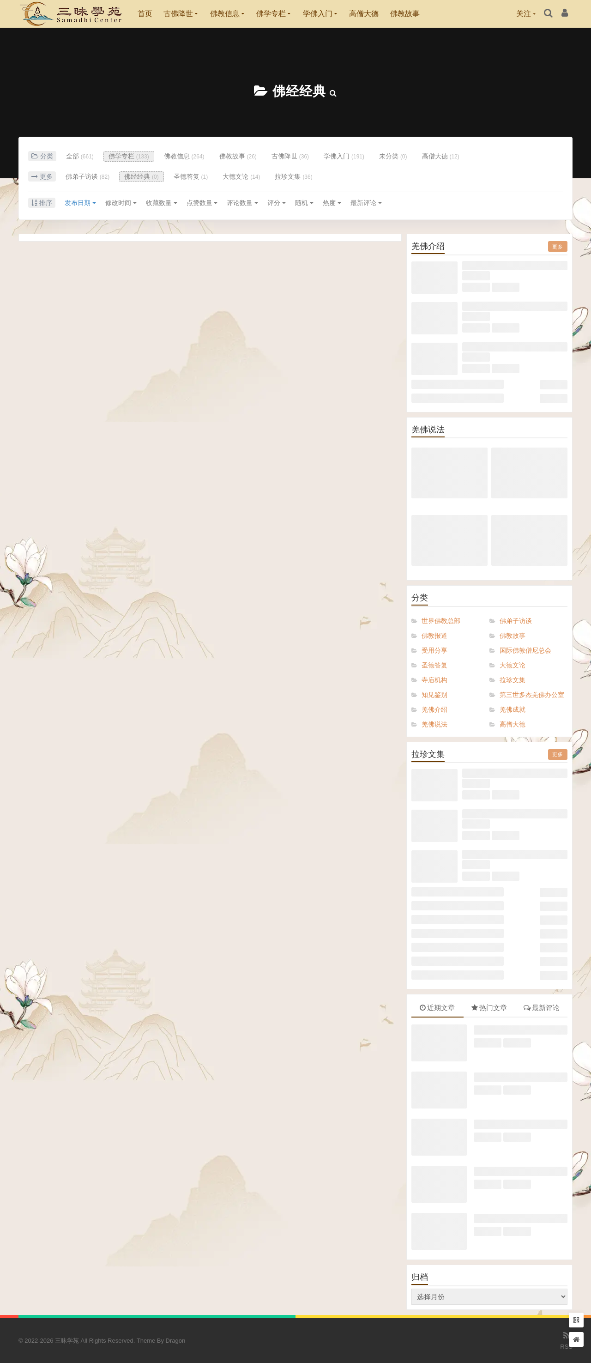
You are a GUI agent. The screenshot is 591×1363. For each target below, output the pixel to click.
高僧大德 (364, 14)
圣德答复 (191, 176)
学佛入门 (317, 14)
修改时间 (121, 202)
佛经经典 (299, 91)
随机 (304, 202)
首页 (145, 14)
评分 (276, 202)
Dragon (176, 1340)
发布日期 (80, 202)
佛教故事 (405, 14)
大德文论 (241, 176)
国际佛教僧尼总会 (525, 650)
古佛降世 (178, 14)
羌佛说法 (434, 724)
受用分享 (434, 650)
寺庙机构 (434, 680)
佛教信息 (225, 14)
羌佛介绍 (434, 709)
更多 (557, 246)
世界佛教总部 (441, 620)
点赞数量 (202, 202)
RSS (566, 1340)
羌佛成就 (512, 709)
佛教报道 (434, 635)
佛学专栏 (271, 14)
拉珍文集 (293, 176)
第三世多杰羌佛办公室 (532, 694)
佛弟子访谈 (87, 176)
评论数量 (242, 202)
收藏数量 (161, 202)
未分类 (393, 156)
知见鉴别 (434, 694)
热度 (332, 202)
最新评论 (366, 202)
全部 (80, 156)
